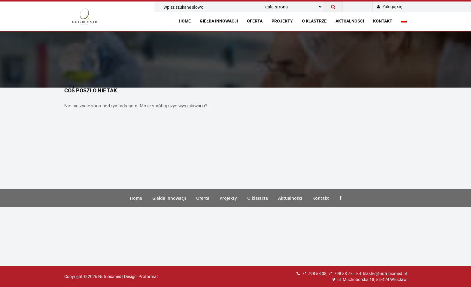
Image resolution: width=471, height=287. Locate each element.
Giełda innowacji (219, 21)
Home (185, 21)
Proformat (148, 276)
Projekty (282, 21)
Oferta (255, 21)
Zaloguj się (389, 6)
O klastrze (314, 21)
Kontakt (382, 21)
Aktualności (350, 21)
